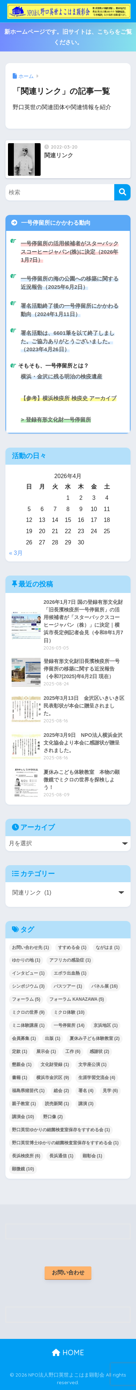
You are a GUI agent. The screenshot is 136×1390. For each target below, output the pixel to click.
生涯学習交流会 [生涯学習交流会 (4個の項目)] (96, 1077)
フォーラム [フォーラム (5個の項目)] (26, 999)
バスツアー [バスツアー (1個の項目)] (68, 986)
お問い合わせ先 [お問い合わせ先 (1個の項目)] (30, 947)
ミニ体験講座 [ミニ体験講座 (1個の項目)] (28, 1025)
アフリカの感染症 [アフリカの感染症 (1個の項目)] (70, 960)
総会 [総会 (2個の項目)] (61, 1090)
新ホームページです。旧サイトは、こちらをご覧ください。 (68, 37)
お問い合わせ (68, 1272)
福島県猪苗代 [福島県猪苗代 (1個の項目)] (28, 1090)
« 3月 (16, 553)
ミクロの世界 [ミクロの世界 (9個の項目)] (28, 1012)
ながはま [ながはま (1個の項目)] (108, 947)
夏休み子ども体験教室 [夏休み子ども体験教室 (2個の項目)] (95, 1038)
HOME (68, 1352)
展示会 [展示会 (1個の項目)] (46, 1051)
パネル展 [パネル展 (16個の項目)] (104, 986)
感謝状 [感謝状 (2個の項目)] (99, 1051)
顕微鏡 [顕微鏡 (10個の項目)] (23, 1168)
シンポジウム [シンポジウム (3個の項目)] (28, 986)
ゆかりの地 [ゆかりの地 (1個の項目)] (26, 960)
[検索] (122, 192)
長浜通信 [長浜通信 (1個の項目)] (61, 1155)
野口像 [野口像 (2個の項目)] (53, 1116)
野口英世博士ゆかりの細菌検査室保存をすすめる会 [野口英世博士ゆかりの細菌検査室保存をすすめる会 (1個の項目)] (65, 1142)
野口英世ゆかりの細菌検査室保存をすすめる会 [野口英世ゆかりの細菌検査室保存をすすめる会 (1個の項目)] (61, 1129)
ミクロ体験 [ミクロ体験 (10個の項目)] (69, 1012)
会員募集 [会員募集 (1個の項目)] (24, 1038)
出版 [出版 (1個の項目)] (52, 1038)
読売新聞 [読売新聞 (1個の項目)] (57, 1103)
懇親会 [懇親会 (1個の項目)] (22, 1064)
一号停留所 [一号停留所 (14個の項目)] (69, 1025)
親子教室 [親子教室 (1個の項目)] (24, 1103)
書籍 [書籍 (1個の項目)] (19, 1077)
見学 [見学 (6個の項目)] (110, 1090)
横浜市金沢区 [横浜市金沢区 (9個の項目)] (52, 1077)
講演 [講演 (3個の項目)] (86, 1103)
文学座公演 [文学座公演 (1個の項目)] (92, 1064)
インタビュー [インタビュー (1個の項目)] (28, 973)
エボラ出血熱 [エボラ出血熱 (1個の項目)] (70, 973)
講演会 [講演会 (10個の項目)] (23, 1116)
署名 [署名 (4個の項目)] (86, 1090)
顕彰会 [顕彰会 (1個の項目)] (92, 1155)
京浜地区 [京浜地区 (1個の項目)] (106, 1025)
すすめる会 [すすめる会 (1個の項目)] (72, 947)
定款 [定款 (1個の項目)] (19, 1051)
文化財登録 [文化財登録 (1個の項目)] (55, 1064)
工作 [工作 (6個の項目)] (73, 1051)
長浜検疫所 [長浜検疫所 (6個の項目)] (26, 1155)
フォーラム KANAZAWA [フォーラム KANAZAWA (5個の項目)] (76, 999)
